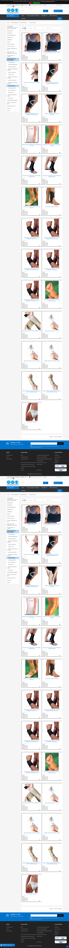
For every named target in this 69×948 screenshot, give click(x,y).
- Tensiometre (10, 98)
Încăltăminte (9, 33)
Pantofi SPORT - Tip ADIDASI (11, 56)
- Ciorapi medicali (11, 62)
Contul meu (57, 455)
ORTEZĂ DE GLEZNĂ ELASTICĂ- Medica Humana (31, 207)
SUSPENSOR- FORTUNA (32, 422)
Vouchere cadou (9, 455)
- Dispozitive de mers (11, 66)
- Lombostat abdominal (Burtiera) (12, 83)
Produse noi (44, 15)
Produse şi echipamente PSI (12, 49)
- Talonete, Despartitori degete (12, 95)
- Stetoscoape (10, 92)
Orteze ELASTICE (32, 22)
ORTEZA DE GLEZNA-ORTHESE (52, 206)
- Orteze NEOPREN (11, 90)
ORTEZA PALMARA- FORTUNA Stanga (52, 360)
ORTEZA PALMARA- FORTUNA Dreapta (32, 360)
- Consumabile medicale (12, 64)
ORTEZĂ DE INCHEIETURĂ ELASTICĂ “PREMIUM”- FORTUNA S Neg (31, 300)
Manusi (8, 41)
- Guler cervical (10, 74)
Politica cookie (39, 464)
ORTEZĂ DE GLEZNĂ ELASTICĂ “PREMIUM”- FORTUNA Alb (31, 176)
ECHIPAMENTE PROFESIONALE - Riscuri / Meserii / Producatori (12, 27)
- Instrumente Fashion (12, 80)
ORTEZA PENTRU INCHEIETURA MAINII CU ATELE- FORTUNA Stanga (52, 391)
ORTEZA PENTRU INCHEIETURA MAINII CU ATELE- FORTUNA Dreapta (32, 391)
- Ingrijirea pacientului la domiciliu (12, 77)
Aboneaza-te (60, 443)
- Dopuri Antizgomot (11, 72)
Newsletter (57, 460)
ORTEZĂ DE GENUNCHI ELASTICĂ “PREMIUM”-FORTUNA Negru (32, 114)
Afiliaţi (7, 457)
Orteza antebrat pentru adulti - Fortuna (52, 52)
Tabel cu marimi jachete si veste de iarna (28, 462)
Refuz (30, 2)
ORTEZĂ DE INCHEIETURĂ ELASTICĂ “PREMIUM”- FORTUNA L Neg (52, 238)
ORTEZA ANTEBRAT (32, 52)
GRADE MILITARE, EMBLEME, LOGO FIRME (12, 53)
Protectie (9, 108)
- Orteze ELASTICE (11, 85)
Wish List (56, 458)
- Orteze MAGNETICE (11, 88)
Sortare (30, 28)
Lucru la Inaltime (10, 46)
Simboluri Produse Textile (41, 462)
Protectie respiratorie (11, 35)
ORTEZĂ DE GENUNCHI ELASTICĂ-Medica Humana (52, 145)
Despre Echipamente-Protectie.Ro (43, 455)
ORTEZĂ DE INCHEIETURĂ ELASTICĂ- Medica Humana (52, 300)
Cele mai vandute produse (32, 15)
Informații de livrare (24, 457)
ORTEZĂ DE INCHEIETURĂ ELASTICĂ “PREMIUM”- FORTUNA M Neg (31, 269)
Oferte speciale (53, 15)
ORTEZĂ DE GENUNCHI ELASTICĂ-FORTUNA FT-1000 (31, 145)
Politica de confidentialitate (42, 457)
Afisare (48, 28)
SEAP (60, 18)
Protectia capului (10, 44)
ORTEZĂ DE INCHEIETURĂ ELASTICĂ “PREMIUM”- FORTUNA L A (31, 238)
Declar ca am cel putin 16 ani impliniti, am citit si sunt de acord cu (45, 447)
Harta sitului (39, 941)
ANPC (22, 455)
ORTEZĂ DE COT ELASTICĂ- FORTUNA (32, 82)
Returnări (56, 462)
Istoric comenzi (57, 457)
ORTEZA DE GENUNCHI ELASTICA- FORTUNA (52, 114)
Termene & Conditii (24, 458)
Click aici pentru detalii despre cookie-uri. (48, 1)
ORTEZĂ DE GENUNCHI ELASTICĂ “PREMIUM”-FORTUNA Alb (52, 83)
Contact (24, 18)
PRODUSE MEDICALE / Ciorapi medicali (19, 22)
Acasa (23, 15)
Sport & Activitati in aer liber (11, 103)
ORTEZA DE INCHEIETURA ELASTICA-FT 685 (31, 330)
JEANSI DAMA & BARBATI (12, 100)
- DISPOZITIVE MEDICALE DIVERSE (12, 69)
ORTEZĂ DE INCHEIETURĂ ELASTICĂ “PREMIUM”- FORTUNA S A (52, 269)
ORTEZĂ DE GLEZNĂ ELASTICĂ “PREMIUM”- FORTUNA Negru (52, 176)
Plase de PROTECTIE (11, 106)
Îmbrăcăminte (10, 30)
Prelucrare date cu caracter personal (27, 464)
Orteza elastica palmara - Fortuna (52, 330)
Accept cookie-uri (36, 2)
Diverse (8, 110)
